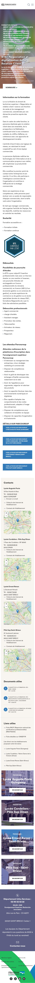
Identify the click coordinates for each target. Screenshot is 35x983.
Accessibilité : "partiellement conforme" (8, 966)
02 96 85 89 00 (12, 545)
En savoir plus (17, 790)
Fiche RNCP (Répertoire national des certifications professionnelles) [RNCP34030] (18, 730)
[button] (17, 520)
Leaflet (19, 533)
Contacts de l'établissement (15, 508)
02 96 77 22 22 (12, 592)
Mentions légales (6, 957)
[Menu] (32, 5)
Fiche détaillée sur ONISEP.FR (16, 736)
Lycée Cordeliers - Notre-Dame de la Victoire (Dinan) (18, 754)
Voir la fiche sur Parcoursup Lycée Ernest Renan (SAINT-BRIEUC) (16, 454)
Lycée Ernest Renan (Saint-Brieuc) (17, 760)
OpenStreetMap (24, 533)
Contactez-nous (17, 946)
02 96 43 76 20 (12, 494)
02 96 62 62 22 (17, 902)
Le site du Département (25, 965)
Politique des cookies (7, 961)
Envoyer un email (11, 499)
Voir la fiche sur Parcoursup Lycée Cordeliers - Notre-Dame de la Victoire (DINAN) (17, 441)
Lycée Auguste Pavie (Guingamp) (17, 748)
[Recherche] (29, 5)
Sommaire (11, 88)
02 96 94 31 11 (11, 636)
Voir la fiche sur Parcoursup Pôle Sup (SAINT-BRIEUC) (16, 467)
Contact (20, 961)
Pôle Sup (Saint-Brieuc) (13, 765)
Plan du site (21, 957)
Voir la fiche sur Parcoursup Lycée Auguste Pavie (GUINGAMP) (17, 428)
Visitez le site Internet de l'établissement (14, 503)
